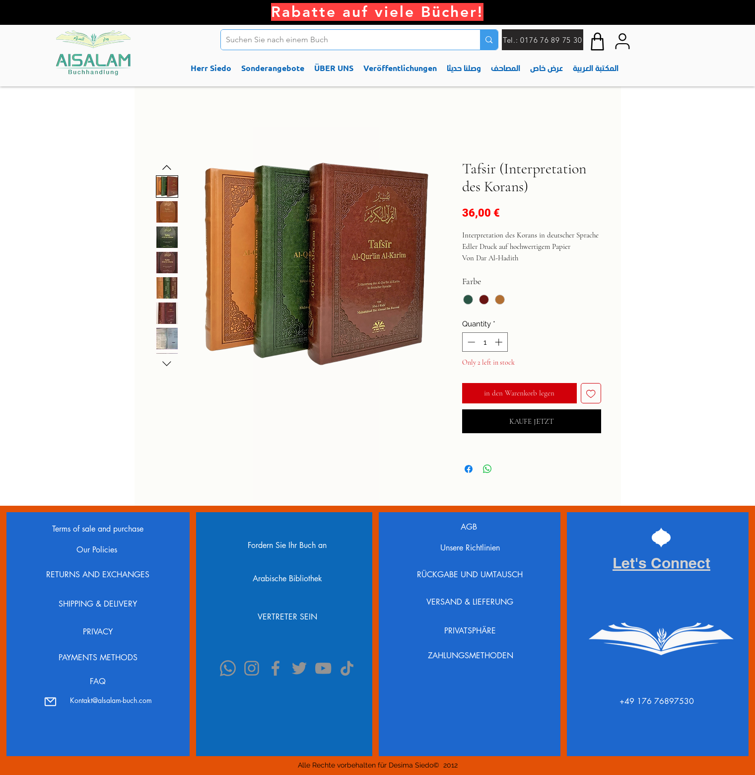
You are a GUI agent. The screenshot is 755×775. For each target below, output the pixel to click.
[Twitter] (299, 668)
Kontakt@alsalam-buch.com (111, 700)
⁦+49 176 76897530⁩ (656, 701)
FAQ (98, 681)
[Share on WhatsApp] (487, 469)
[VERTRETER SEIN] (287, 616)
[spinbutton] (485, 342)
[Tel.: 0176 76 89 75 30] (542, 39)
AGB (470, 527)
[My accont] (622, 41)
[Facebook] (275, 668)
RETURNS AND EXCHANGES (97, 574)
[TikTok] (347, 668)
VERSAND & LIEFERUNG (469, 602)
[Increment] (499, 342)
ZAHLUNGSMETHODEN (470, 655)
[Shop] (597, 41)
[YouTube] (323, 668)
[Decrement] (470, 342)
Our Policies (98, 549)
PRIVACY (98, 631)
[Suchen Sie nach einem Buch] (343, 40)
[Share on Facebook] (469, 469)
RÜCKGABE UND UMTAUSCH (470, 574)
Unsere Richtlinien (470, 547)
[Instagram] (252, 668)
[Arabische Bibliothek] (287, 578)
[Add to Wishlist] (591, 393)
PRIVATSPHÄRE (470, 630)
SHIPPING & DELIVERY (98, 604)
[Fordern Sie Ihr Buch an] (287, 545)
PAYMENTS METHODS (98, 657)
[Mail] (51, 702)
